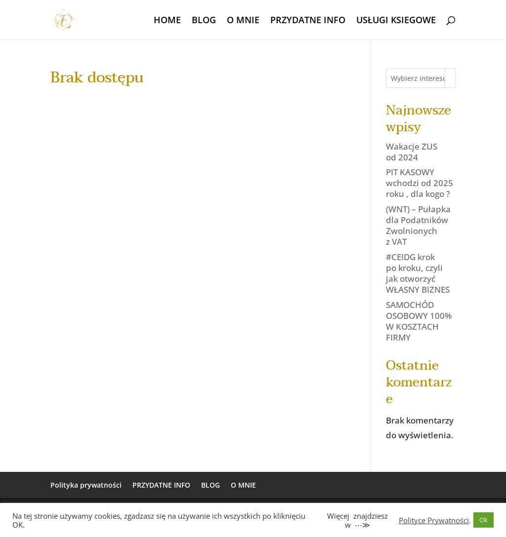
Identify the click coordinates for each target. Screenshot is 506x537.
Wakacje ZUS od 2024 (411, 152)
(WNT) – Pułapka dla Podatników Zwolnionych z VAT (418, 225)
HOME (167, 21)
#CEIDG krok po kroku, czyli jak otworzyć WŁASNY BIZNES (418, 273)
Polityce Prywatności (434, 520)
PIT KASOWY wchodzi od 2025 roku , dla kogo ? (419, 182)
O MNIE (243, 21)
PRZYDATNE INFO (307, 21)
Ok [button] (483, 519)
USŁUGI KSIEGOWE (396, 21)
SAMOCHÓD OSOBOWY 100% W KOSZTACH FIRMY (419, 321)
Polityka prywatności (86, 485)
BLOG (204, 21)
